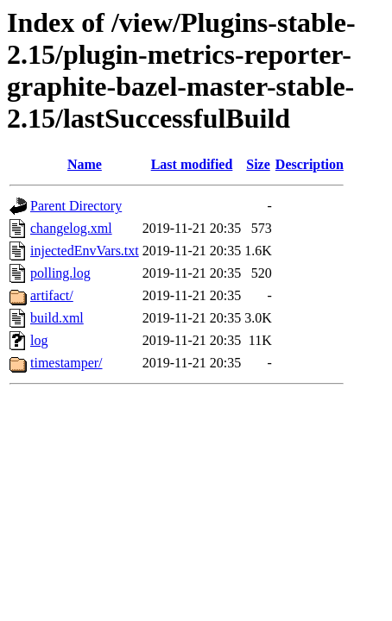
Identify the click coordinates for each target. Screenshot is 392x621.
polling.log (60, 273)
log (38, 340)
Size (258, 164)
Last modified (192, 164)
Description (309, 164)
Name (84, 164)
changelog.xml (71, 228)
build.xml (57, 317)
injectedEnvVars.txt (84, 250)
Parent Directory (76, 205)
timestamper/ (66, 362)
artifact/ (51, 295)
